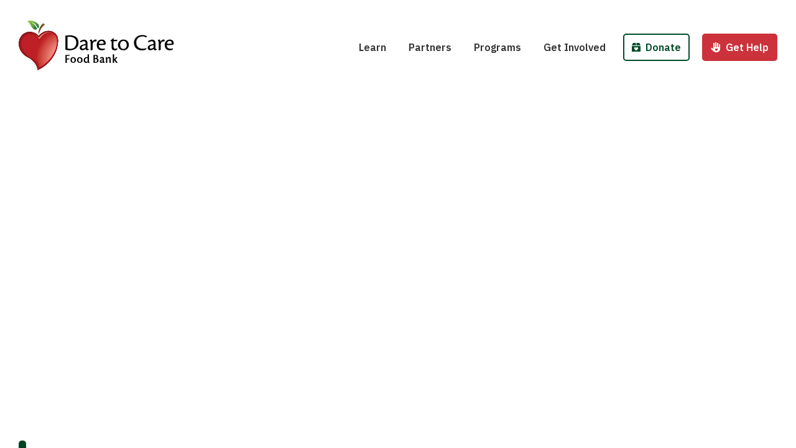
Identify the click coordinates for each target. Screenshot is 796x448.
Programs (497, 47)
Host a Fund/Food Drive (607, 11)
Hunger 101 (394, 11)
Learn (372, 47)
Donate (656, 47)
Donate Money (670, 11)
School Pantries (519, 11)
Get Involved (575, 47)
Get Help (740, 47)
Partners (430, 47)
